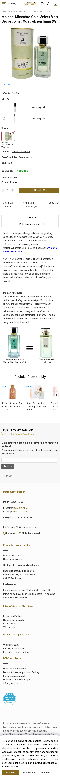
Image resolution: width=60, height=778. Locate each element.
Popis (30, 217)
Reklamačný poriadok (14, 676)
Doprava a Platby (12, 616)
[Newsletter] (29, 460)
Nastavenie (29, 772)
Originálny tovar (11, 645)
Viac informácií (10, 766)
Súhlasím (10, 772)
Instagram (11, 533)
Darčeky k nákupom (13, 648)
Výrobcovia (9, 627)
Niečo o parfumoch (13, 620)
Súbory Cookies (11, 683)
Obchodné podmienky (14, 668)
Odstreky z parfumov (39, 11)
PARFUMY (5, 11)
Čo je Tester (9, 623)
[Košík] (57, 5)
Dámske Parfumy (20, 11)
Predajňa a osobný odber (16, 652)
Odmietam (44, 772)
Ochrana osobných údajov (16, 679)
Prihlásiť (8, 466)
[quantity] (8, 190)
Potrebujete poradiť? (30, 224)
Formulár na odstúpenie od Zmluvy (21, 672)
